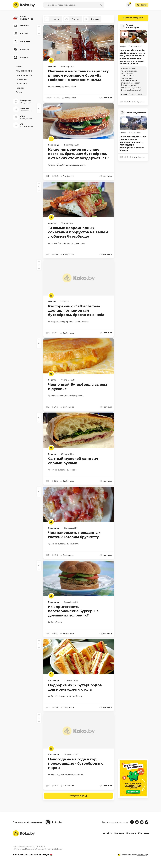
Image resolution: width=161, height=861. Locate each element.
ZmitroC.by (142, 855)
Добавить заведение (130, 18)
